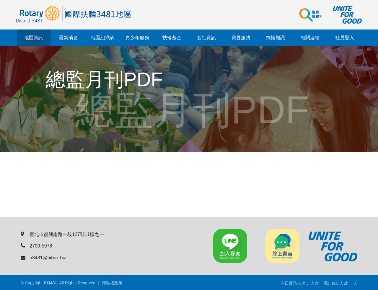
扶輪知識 (275, 37)
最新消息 (68, 37)
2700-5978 (36, 245)
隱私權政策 (112, 283)
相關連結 (310, 37)
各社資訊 (206, 37)
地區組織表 (103, 37)
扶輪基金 (171, 37)
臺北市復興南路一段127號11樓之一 (62, 234)
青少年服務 (137, 37)
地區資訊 (33, 37)
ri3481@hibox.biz (43, 257)
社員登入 (344, 37)
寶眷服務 (241, 37)
